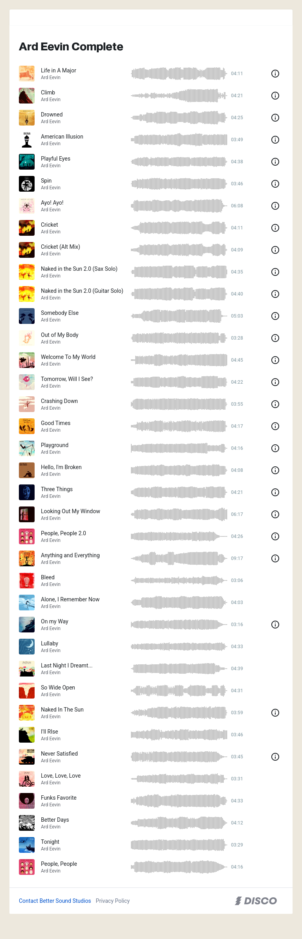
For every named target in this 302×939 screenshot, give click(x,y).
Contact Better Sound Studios (55, 901)
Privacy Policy (113, 901)
